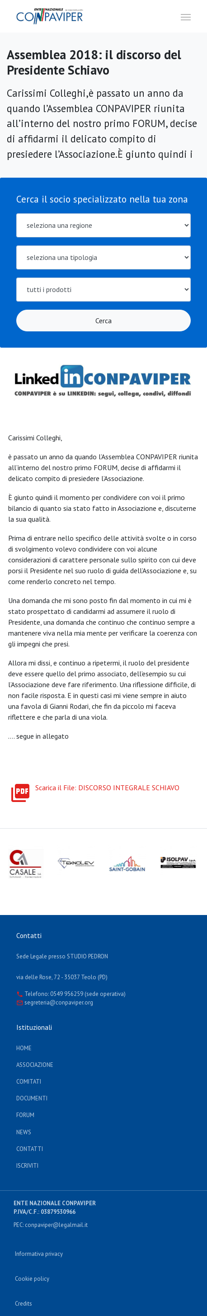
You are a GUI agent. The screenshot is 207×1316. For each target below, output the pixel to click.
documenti (31, 1098)
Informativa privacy (39, 1254)
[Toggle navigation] (186, 16)
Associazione (34, 1065)
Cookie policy (32, 1279)
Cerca (103, 320)
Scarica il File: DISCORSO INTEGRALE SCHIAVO (94, 787)
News (23, 1132)
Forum (25, 1115)
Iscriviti (27, 1166)
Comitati (28, 1081)
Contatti (29, 1149)
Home (24, 1048)
